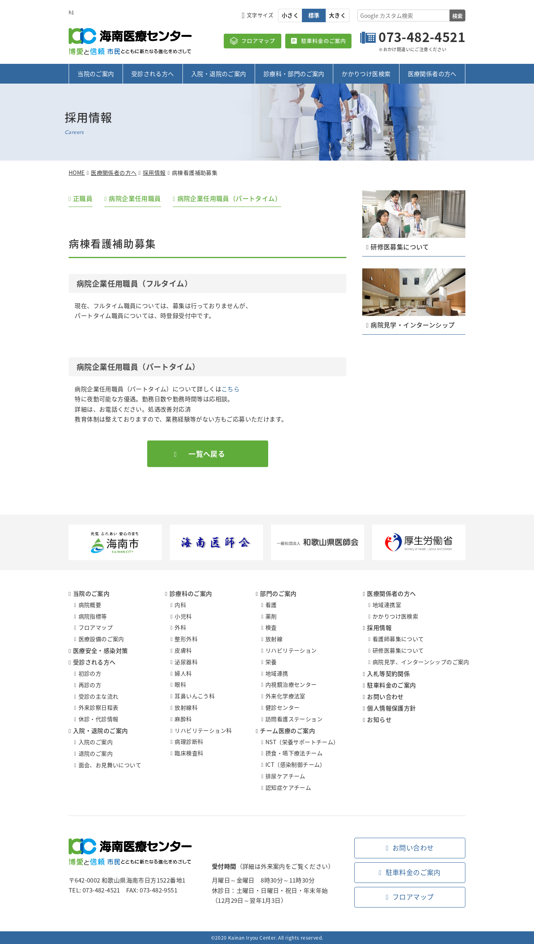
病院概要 (90, 605)
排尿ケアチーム (285, 776)
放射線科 (186, 707)
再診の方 (90, 685)
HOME (77, 172)
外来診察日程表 (99, 708)
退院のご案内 (96, 753)
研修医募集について (398, 650)
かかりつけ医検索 (366, 73)
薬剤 (271, 616)
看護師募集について (398, 639)
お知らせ (379, 719)
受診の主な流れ (99, 696)
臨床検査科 (189, 753)
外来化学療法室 (285, 696)
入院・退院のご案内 (218, 73)
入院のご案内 (96, 742)
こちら (230, 389)
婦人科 (183, 673)
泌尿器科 (186, 662)
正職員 (82, 198)
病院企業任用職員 (135, 198)
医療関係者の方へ (432, 73)
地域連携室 (387, 605)
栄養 (271, 662)
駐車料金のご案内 (391, 685)
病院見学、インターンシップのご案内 (421, 662)
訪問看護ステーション (294, 719)
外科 (180, 628)
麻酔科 (183, 719)
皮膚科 (183, 650)
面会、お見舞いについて (110, 765)
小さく (290, 15)
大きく (337, 15)
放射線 (273, 639)
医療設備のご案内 (101, 639)
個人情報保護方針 (391, 708)
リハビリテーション (291, 650)
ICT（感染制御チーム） (295, 764)
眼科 (180, 685)
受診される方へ (152, 73)
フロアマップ (96, 628)
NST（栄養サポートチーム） (302, 742)
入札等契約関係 (388, 673)
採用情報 (154, 172)
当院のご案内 (95, 73)
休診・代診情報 (99, 719)
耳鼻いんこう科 (195, 696)
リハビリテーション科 (203, 730)
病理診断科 (189, 742)
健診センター (282, 707)
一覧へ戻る (206, 453)
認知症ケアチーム (288, 787)
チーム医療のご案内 (287, 730)
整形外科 (186, 639)
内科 (180, 605)
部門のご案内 (278, 593)
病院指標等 (93, 616)
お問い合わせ (385, 696)
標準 (314, 15)
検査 (271, 628)
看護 (271, 605)
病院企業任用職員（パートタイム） (229, 198)
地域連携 (276, 673)
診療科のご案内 (190, 593)
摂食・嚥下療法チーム (294, 753)
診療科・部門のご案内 (294, 73)
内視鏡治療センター (291, 685)
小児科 (183, 616)
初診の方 (90, 673)
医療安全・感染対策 (100, 650)
